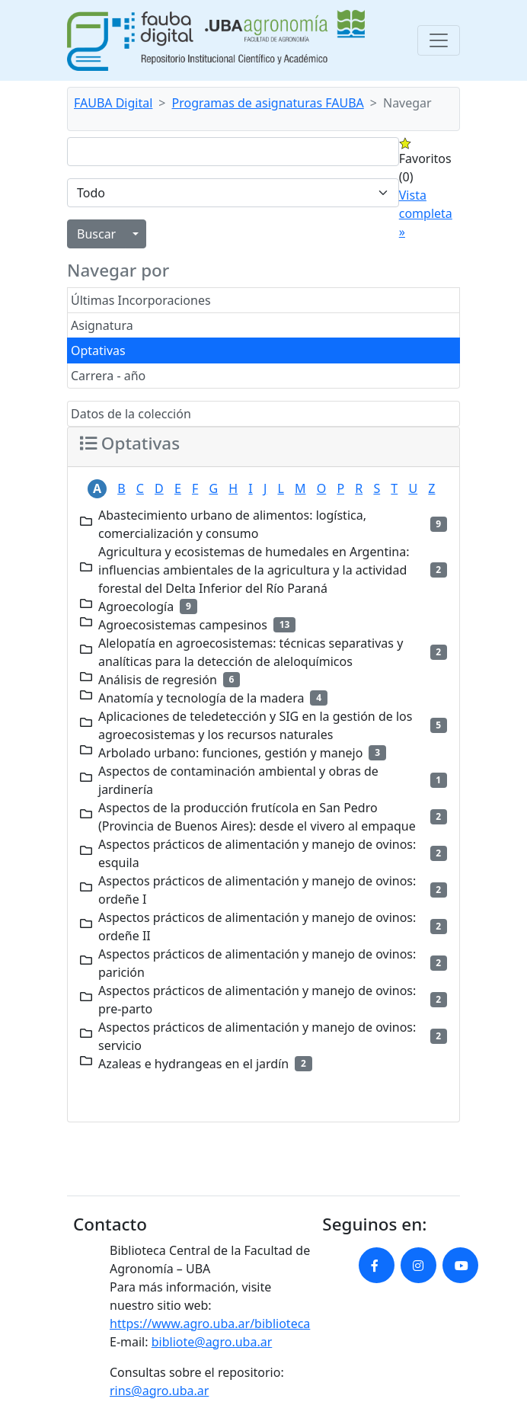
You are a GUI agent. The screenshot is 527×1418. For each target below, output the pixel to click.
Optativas (98, 350)
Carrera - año (108, 375)
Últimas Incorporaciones (141, 300)
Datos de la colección (131, 413)
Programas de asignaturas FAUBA (268, 102)
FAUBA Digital (113, 102)
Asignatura (102, 325)
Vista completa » (425, 213)
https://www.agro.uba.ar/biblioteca (210, 1323)
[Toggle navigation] (438, 40)
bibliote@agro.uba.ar (212, 1341)
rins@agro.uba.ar (159, 1390)
